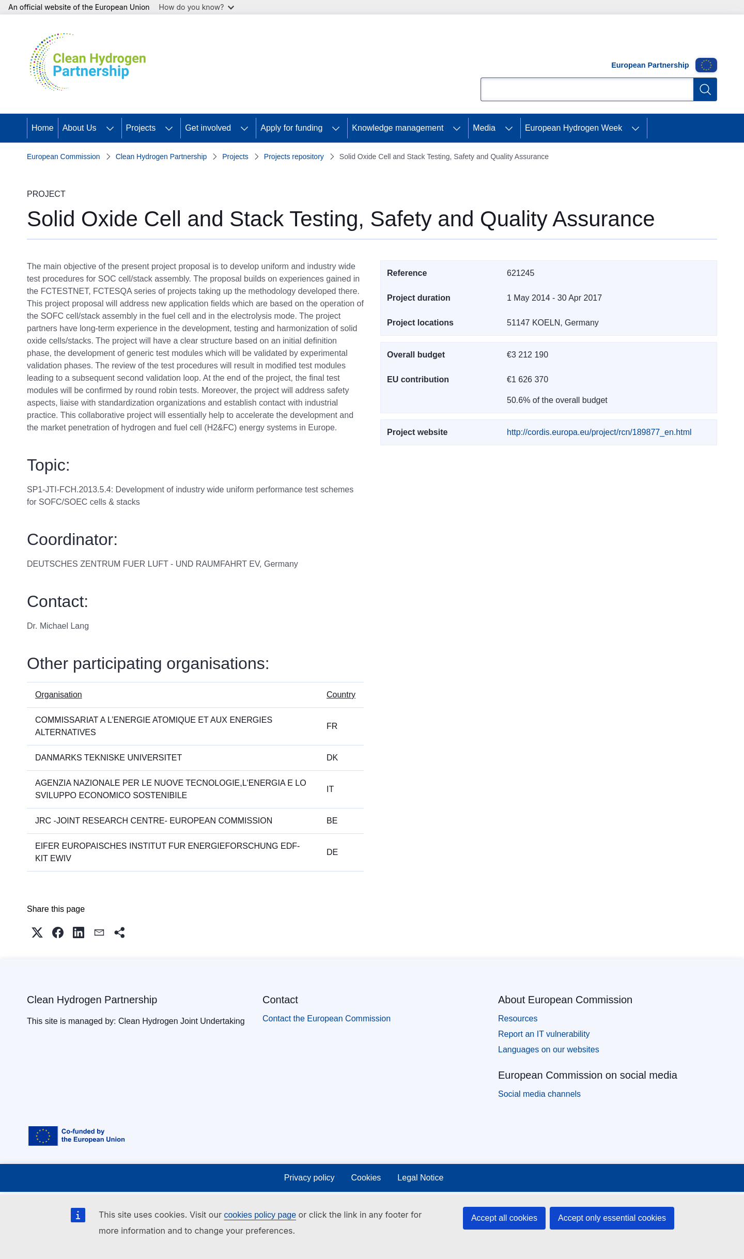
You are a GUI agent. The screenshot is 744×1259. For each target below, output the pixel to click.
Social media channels (539, 1094)
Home (43, 127)
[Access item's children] (110, 128)
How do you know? (197, 7)
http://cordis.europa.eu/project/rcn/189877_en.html (599, 432)
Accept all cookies (504, 1218)
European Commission (63, 156)
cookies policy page (260, 1214)
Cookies (366, 1177)
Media (484, 127)
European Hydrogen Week (573, 127)
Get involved (208, 127)
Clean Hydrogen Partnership (161, 156)
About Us (80, 127)
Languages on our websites (548, 1049)
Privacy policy (309, 1177)
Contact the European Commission (326, 1018)
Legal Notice (420, 1177)
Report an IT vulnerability (544, 1034)
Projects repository (294, 156)
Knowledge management (397, 127)
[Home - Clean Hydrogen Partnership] (91, 64)
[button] (37, 932)
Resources (517, 1018)
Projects (141, 127)
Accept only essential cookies (612, 1218)
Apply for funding (291, 127)
